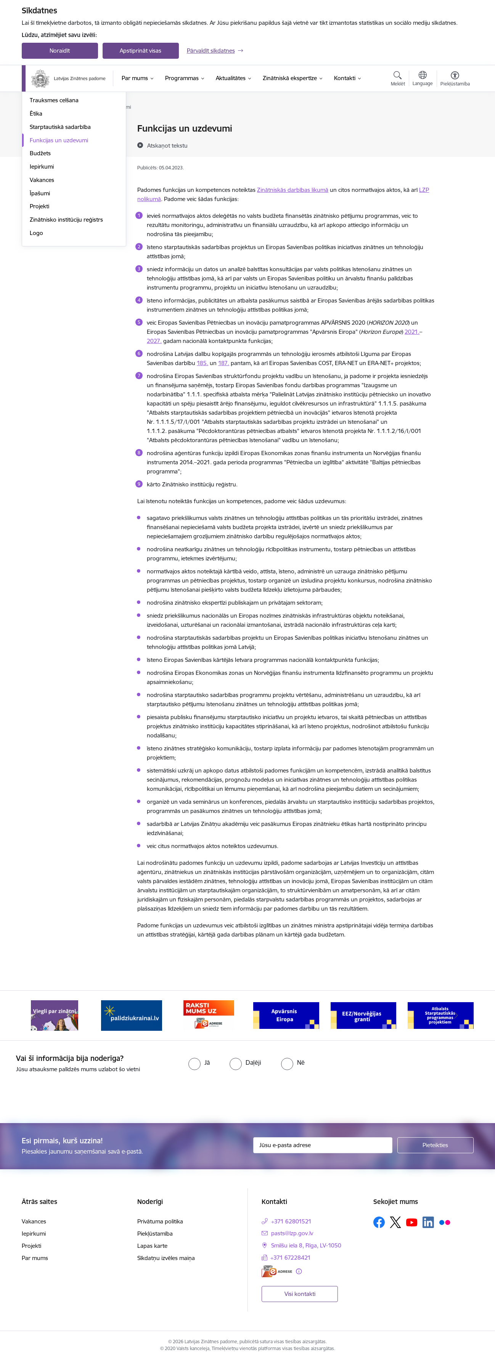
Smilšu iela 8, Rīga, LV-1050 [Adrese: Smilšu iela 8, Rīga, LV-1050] (306, 1245)
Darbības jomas (50, 142)
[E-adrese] (277, 1271)
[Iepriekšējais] (39, 1015)
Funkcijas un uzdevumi (59, 221)
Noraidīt (60, 50)
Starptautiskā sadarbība (60, 208)
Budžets (40, 234)
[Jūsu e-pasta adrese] (322, 1145)
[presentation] (64, 1095)
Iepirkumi (42, 248)
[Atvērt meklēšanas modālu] (398, 80)
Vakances (42, 261)
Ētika (36, 195)
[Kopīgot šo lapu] (455, 144)
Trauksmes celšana (54, 181)
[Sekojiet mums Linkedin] (428, 1222)
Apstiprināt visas (140, 50)
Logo (36, 314)
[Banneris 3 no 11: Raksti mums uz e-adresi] (208, 1015)
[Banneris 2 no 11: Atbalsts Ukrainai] (131, 1015)
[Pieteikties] (435, 1145)
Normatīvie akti (49, 168)
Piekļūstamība (155, 1233)
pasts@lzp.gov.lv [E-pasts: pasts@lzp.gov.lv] (292, 1233)
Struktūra (42, 128)
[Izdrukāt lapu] (455, 125)
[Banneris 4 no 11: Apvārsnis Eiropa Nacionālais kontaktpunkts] (286, 1015)
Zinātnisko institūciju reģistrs (66, 301)
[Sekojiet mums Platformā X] (395, 1222)
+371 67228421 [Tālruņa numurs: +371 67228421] (290, 1257)
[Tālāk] (456, 1015)
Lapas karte (152, 1245)
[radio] (199, 1062)
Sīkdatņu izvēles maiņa (166, 1258)
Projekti (39, 287)
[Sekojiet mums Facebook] (379, 1222)
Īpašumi (40, 274)
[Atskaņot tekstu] (167, 145)
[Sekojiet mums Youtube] (412, 1221)
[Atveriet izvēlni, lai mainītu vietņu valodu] (423, 79)
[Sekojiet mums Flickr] (444, 1221)
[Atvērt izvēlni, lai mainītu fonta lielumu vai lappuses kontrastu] (455, 80)
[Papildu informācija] (299, 1271)
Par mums (35, 1258)
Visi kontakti (299, 1293)
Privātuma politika (160, 1221)
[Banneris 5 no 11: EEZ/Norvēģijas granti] (364, 1015)
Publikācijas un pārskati (60, 155)
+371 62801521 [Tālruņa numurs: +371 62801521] (291, 1221)
